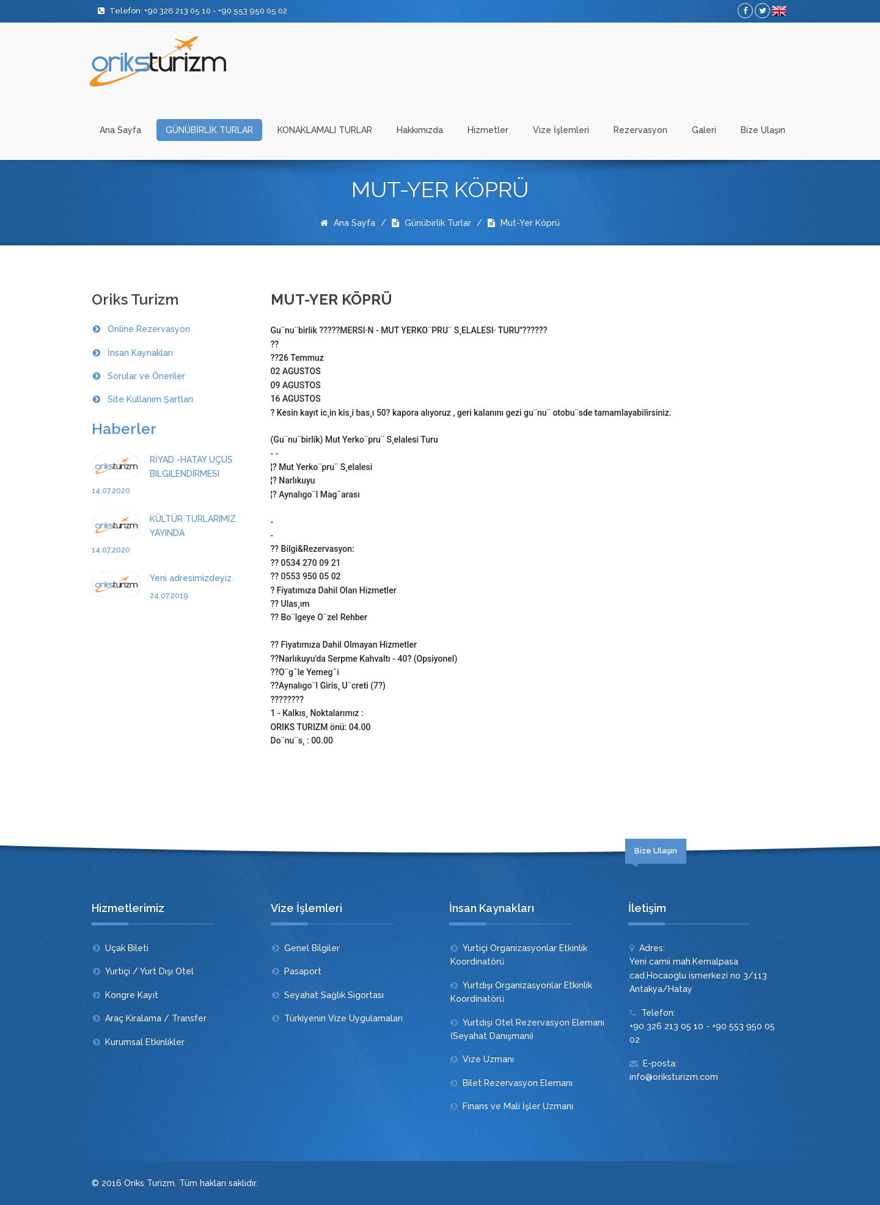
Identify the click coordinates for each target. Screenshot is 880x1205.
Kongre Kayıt (131, 995)
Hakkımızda (420, 130)
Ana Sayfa (120, 130)
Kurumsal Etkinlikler (145, 1042)
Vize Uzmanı (488, 1059)
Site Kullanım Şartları (150, 399)
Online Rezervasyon (149, 329)
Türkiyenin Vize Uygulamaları (343, 1018)
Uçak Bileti (126, 948)
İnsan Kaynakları (140, 353)
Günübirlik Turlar (431, 223)
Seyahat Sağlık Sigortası (334, 995)
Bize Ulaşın (763, 130)
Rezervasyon (640, 130)
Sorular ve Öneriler (146, 376)
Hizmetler (488, 130)
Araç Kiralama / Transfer (156, 1018)
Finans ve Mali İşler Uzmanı (518, 1106)
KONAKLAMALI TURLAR (324, 130)
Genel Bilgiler (312, 948)
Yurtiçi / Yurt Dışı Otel (149, 971)
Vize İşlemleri (561, 130)
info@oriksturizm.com (673, 1077)
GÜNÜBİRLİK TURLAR (209, 130)
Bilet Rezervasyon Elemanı (518, 1083)
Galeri (704, 130)
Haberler (124, 429)
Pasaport (302, 971)
